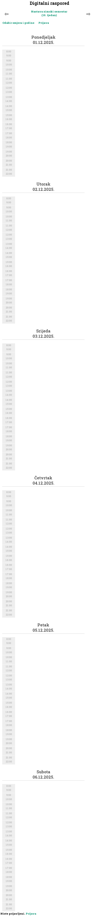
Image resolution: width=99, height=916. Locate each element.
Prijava (43, 23)
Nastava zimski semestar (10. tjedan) (49, 13)
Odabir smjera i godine (18, 23)
